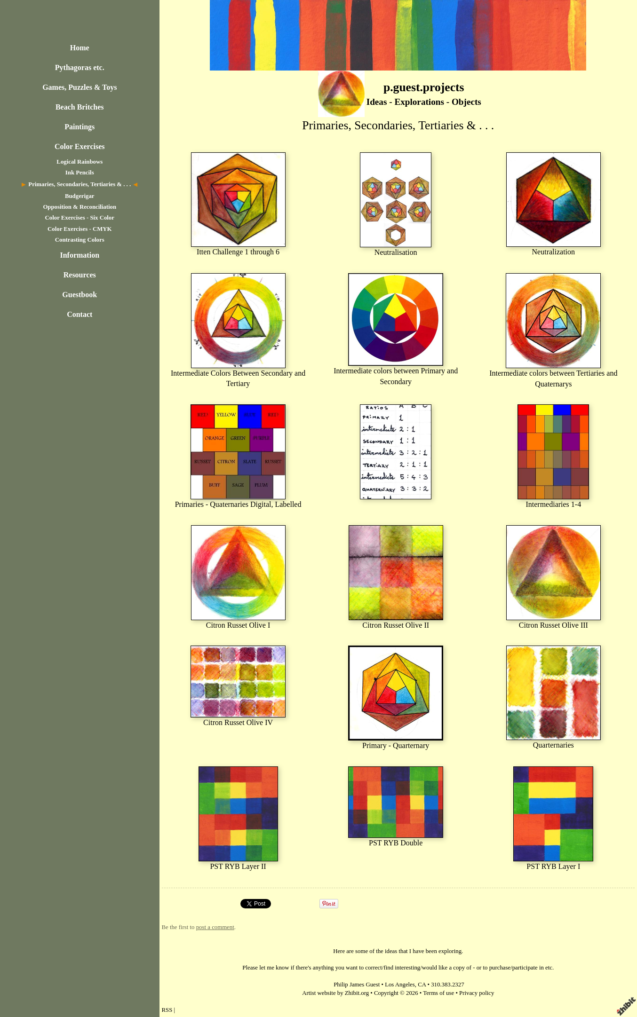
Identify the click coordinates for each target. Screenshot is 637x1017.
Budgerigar (80, 196)
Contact (79, 314)
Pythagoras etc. (79, 67)
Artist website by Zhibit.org (335, 993)
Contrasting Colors (79, 240)
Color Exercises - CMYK (79, 229)
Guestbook (79, 295)
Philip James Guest (357, 984)
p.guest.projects (423, 87)
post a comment (215, 927)
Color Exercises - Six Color (79, 217)
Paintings (79, 127)
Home (79, 48)
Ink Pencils (79, 172)
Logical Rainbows (79, 161)
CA (422, 984)
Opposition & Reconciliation (79, 207)
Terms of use (438, 993)
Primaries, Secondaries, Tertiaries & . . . (79, 184)
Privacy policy (476, 993)
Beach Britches (80, 107)
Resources (80, 275)
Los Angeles (400, 984)
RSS (167, 1010)
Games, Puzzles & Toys (79, 87)
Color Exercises (80, 146)
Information (79, 255)
